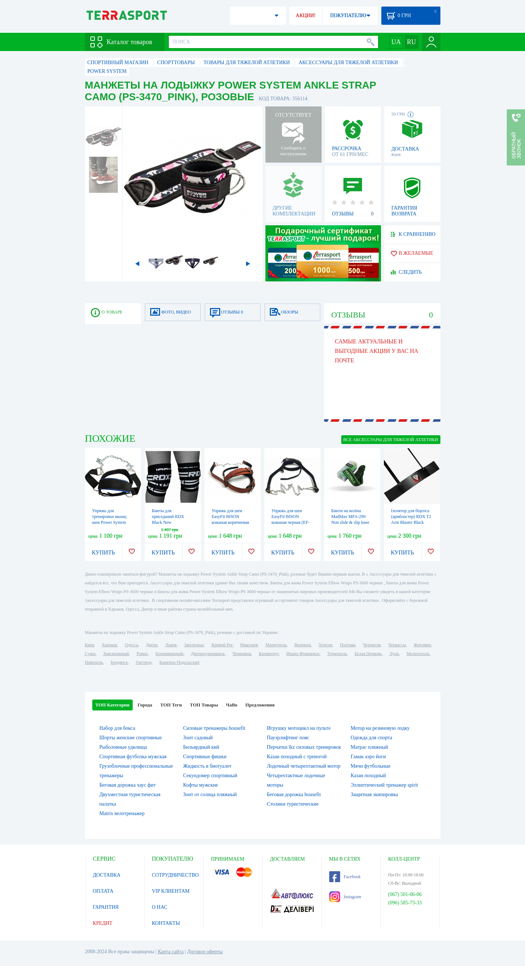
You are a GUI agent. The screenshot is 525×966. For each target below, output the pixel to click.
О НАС (159, 907)
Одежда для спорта (371, 737)
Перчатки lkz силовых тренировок (304, 747)
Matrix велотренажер (122, 813)
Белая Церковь (368, 653)
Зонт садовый (198, 737)
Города (144, 705)
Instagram (345, 896)
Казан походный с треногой (297, 756)
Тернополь (337, 653)
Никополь (94, 662)
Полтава (347, 644)
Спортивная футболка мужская (133, 756)
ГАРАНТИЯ (106, 907)
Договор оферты (205, 951)
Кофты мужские (200, 785)
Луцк (394, 653)
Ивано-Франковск (302, 653)
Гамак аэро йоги (368, 756)
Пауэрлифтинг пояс (288, 737)
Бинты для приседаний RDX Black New (168, 516)
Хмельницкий (116, 653)
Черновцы (241, 653)
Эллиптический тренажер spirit (384, 785)
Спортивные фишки (204, 756)
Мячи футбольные (370, 766)
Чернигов (372, 644)
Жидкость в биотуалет (207, 766)
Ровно (142, 653)
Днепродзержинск (208, 653)
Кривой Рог (221, 644)
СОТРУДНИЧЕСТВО (175, 875)
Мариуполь (276, 644)
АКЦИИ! (305, 15)
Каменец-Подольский (179, 662)
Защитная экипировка (374, 794)
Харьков (109, 644)
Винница (302, 644)
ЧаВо (231, 705)
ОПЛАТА (103, 891)
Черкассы (397, 644)
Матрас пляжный (369, 747)
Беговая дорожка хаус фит (128, 785)
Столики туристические (293, 804)
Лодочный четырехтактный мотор (304, 766)
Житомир (422, 644)
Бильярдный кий (201, 747)
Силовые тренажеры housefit (214, 728)
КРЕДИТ (103, 923)
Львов (170, 644)
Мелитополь (418, 653)
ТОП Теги (171, 705)
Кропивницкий (169, 653)
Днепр (152, 644)
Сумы (90, 653)
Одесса (131, 644)
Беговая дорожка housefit (294, 794)
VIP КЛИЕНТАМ (171, 891)
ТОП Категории (113, 705)
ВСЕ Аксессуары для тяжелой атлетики (390, 439)
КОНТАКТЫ (166, 923)
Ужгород (144, 662)
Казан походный (368, 775)
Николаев (249, 644)
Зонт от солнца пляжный (210, 794)
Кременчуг (269, 653)
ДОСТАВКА (107, 875)
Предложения (260, 705)
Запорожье (194, 644)
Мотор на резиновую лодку (380, 728)
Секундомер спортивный (210, 775)
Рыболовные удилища (123, 747)
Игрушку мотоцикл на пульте (299, 728)
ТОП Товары (204, 705)
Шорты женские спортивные (131, 737)
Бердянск (119, 662)
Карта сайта (171, 951)
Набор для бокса (117, 728)
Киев (89, 644)
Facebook (345, 876)
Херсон (325, 644)
